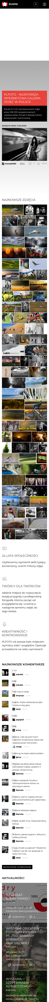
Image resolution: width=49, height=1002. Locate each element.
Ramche (20, 774)
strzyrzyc (20, 695)
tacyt (18, 709)
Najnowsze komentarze (23, 664)
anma (18, 730)
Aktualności (13, 878)
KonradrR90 (10, 164)
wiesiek (19, 674)
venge (19, 747)
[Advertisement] (24, 34)
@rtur (18, 757)
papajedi (20, 720)
